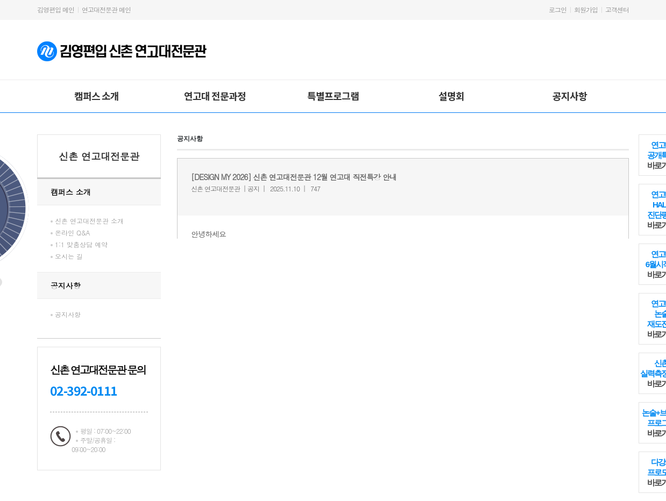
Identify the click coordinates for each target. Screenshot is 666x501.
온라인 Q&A (72, 232)
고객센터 (617, 9)
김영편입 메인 (55, 9)
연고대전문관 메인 (106, 9)
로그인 (557, 9)
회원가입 (586, 9)
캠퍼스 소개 (96, 96)
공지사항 (569, 96)
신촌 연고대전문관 (99, 156)
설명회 (451, 96)
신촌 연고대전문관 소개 (89, 220)
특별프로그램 (333, 96)
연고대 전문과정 (215, 96)
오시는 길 (69, 256)
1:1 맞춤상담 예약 (81, 244)
